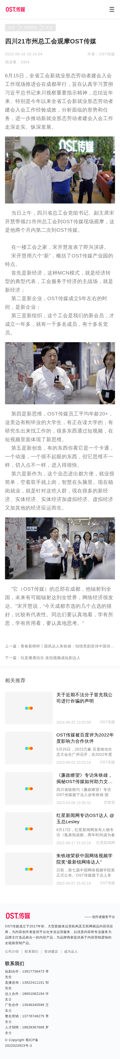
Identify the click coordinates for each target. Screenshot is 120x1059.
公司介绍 (12, 951)
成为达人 (71, 951)
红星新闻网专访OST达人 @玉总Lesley (85, 818)
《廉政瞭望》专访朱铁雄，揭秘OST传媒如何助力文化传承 (84, 779)
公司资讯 (30, 27)
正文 (49, 27)
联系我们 (31, 951)
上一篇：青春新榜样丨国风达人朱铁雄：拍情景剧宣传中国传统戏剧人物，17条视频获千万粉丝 (60, 646)
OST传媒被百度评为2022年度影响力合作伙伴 (85, 738)
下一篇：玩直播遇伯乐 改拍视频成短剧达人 (42, 658)
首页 (11, 27)
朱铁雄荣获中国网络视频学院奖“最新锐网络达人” (84, 858)
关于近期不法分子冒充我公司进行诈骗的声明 (84, 697)
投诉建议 (51, 951)
